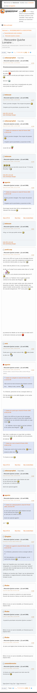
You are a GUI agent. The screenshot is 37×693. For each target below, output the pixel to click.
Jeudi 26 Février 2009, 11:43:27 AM (11, 126)
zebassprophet (10, 58)
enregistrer (12, 6)
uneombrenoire (10, 663)
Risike (7, 585)
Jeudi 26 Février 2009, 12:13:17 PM (11, 228)
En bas (4, 52)
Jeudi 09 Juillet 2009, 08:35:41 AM (11, 590)
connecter (31, 2)
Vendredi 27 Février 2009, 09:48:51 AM (12, 541)
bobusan (8, 95)
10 (21, 52)
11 (23, 52)
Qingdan (8, 536)
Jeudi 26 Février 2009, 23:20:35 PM (11, 369)
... (15, 52)
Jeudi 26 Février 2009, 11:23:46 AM (11, 62)
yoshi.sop (8, 249)
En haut (4, 688)
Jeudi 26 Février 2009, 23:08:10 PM (11, 348)
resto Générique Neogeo (9, 115)
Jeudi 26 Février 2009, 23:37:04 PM (11, 500)
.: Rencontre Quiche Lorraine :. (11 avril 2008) (15, 61)
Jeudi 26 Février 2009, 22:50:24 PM (11, 254)
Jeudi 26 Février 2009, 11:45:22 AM (11, 161)
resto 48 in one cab (8, 113)
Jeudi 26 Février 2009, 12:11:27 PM (11, 187)
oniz (6, 343)
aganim (7, 182)
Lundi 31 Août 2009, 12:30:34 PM (11, 642)
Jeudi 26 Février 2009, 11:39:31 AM (11, 99)
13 (28, 52)
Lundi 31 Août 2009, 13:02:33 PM (11, 668)
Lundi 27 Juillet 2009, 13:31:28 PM (11, 616)
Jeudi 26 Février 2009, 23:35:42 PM (11, 475)
